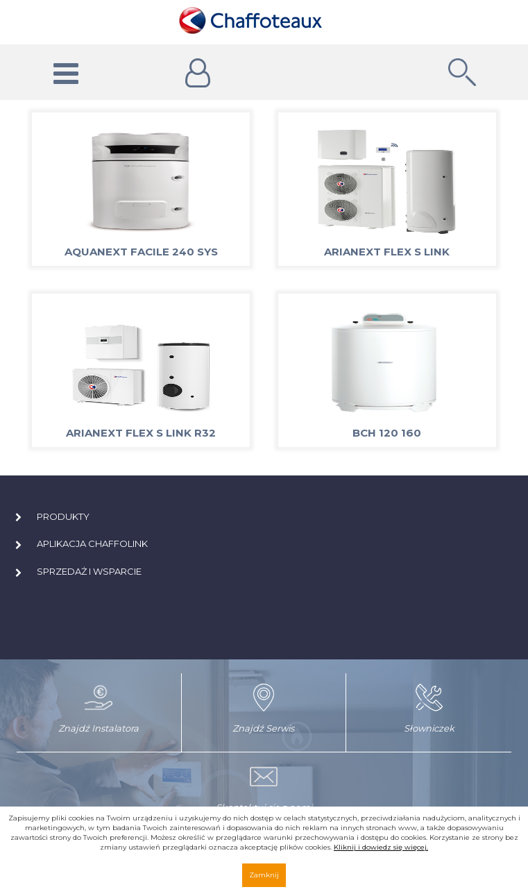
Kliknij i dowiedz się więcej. (381, 847)
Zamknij (264, 874)
